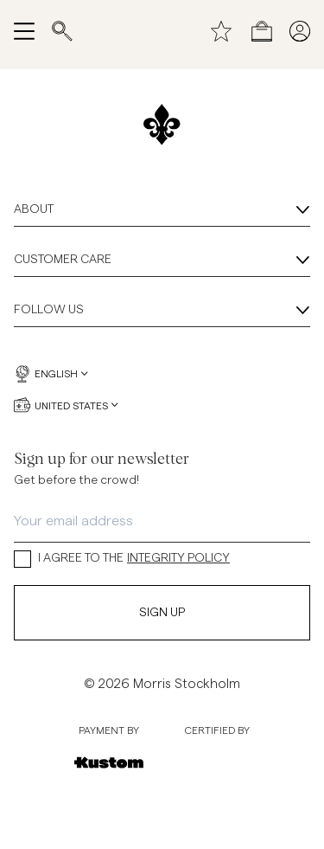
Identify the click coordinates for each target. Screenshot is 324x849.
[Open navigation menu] (24, 31)
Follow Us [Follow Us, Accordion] (162, 311)
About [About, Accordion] (162, 210)
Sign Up (162, 613)
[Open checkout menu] (262, 31)
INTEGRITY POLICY (178, 558)
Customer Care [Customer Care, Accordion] (162, 260)
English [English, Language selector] (51, 374)
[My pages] (300, 31)
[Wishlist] (221, 31)
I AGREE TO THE (122, 559)
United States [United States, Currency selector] (66, 405)
